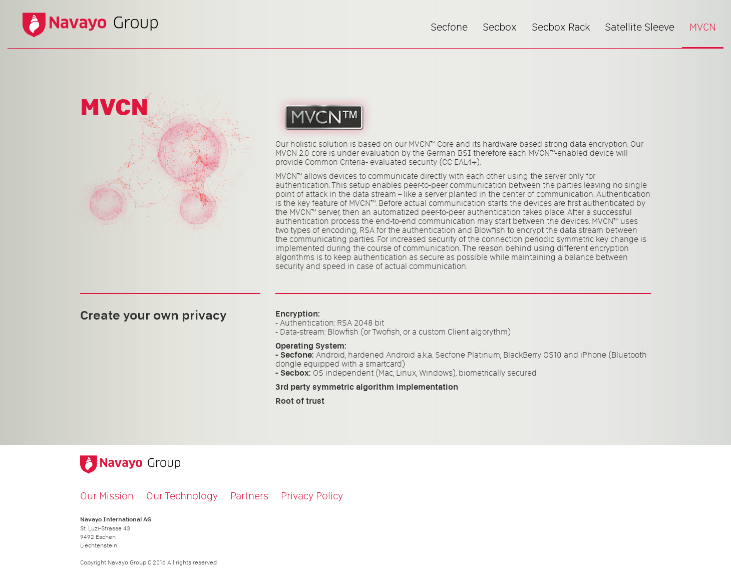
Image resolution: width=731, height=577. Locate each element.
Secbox (500, 27)
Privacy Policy (312, 495)
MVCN (702, 27)
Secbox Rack (561, 27)
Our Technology (182, 495)
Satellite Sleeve (639, 27)
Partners (249, 495)
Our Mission (107, 495)
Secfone (449, 27)
